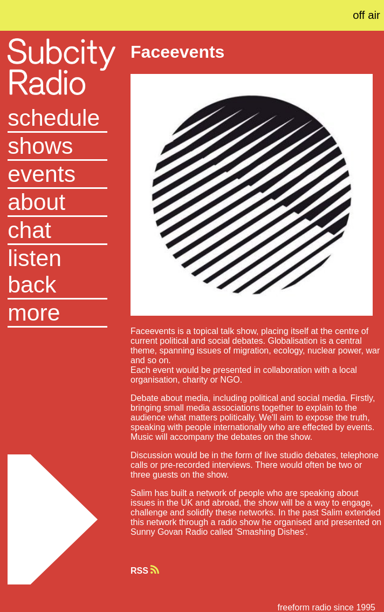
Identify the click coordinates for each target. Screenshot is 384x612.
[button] (57, 314)
